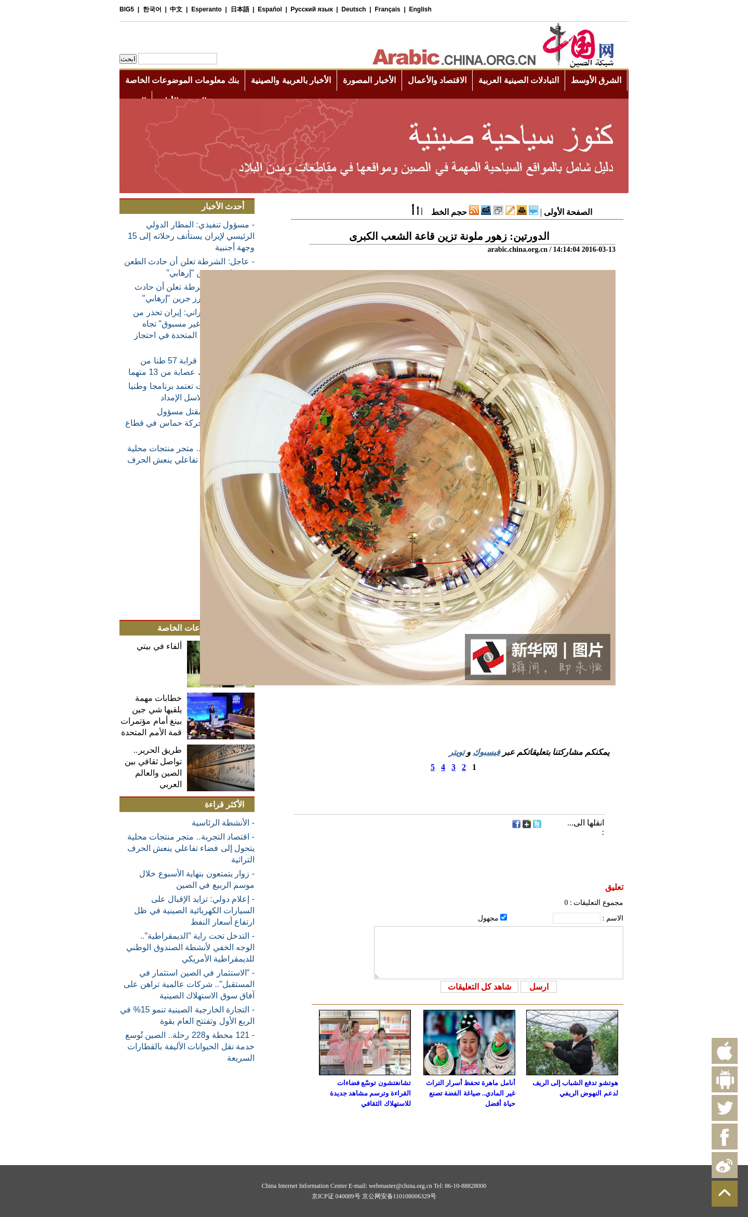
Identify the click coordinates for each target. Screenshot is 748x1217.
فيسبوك (486, 752)
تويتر (456, 752)
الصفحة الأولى (568, 212)
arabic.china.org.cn (517, 249)
